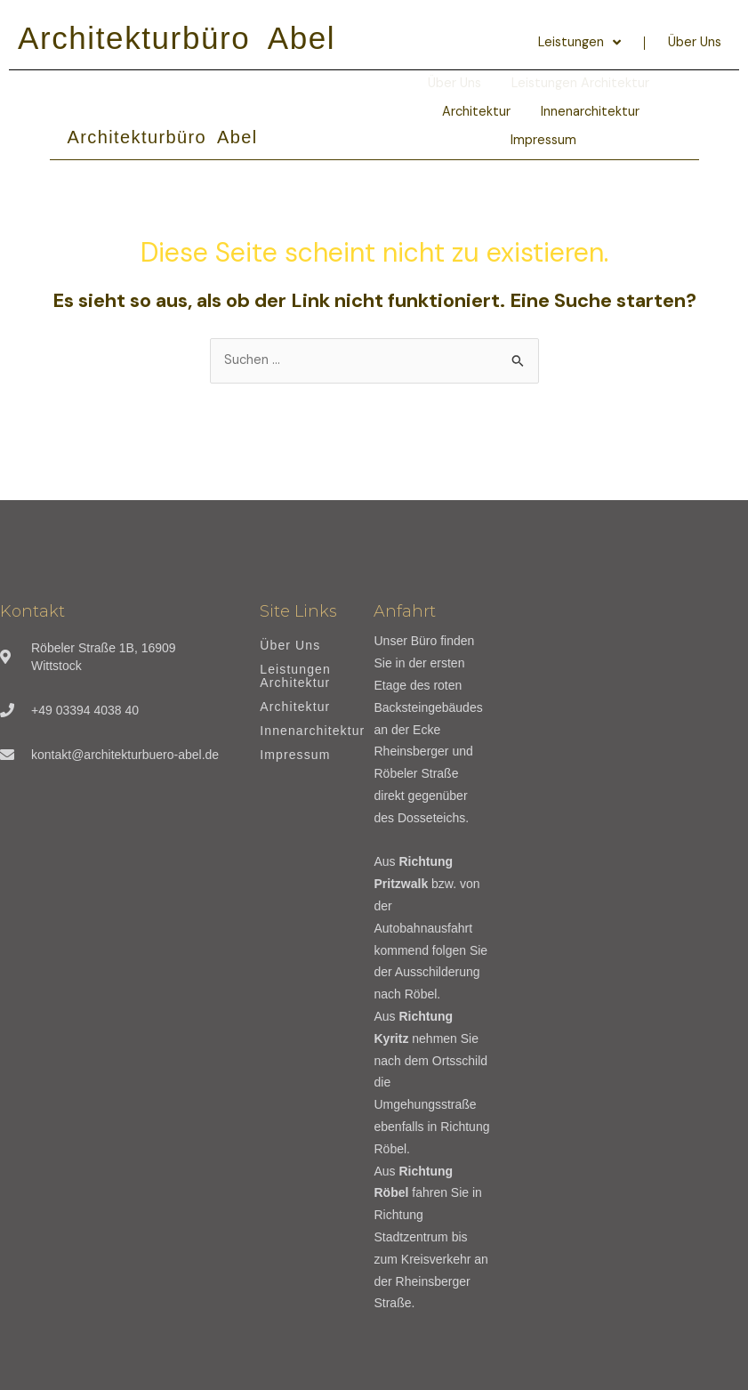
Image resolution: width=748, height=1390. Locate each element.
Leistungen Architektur (295, 676)
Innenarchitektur (590, 111)
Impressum (543, 140)
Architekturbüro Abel (176, 37)
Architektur (476, 111)
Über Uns (694, 42)
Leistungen (579, 43)
